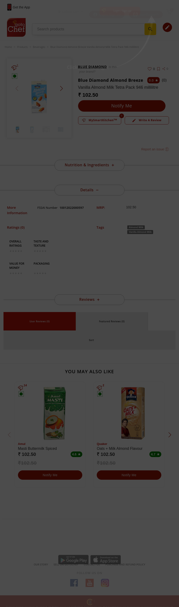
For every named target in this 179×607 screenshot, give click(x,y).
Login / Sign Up (122, 10)
